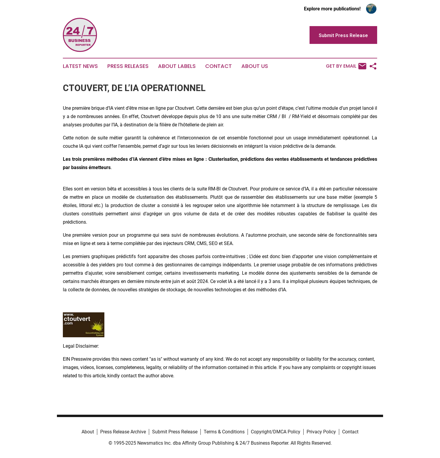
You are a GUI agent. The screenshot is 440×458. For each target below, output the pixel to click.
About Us (254, 66)
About (88, 432)
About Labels (177, 66)
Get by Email (346, 66)
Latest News (80, 66)
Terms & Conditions (224, 432)
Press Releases (128, 66)
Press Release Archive (123, 432)
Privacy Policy (321, 432)
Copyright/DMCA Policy (275, 432)
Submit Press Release (174, 432)
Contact (218, 66)
